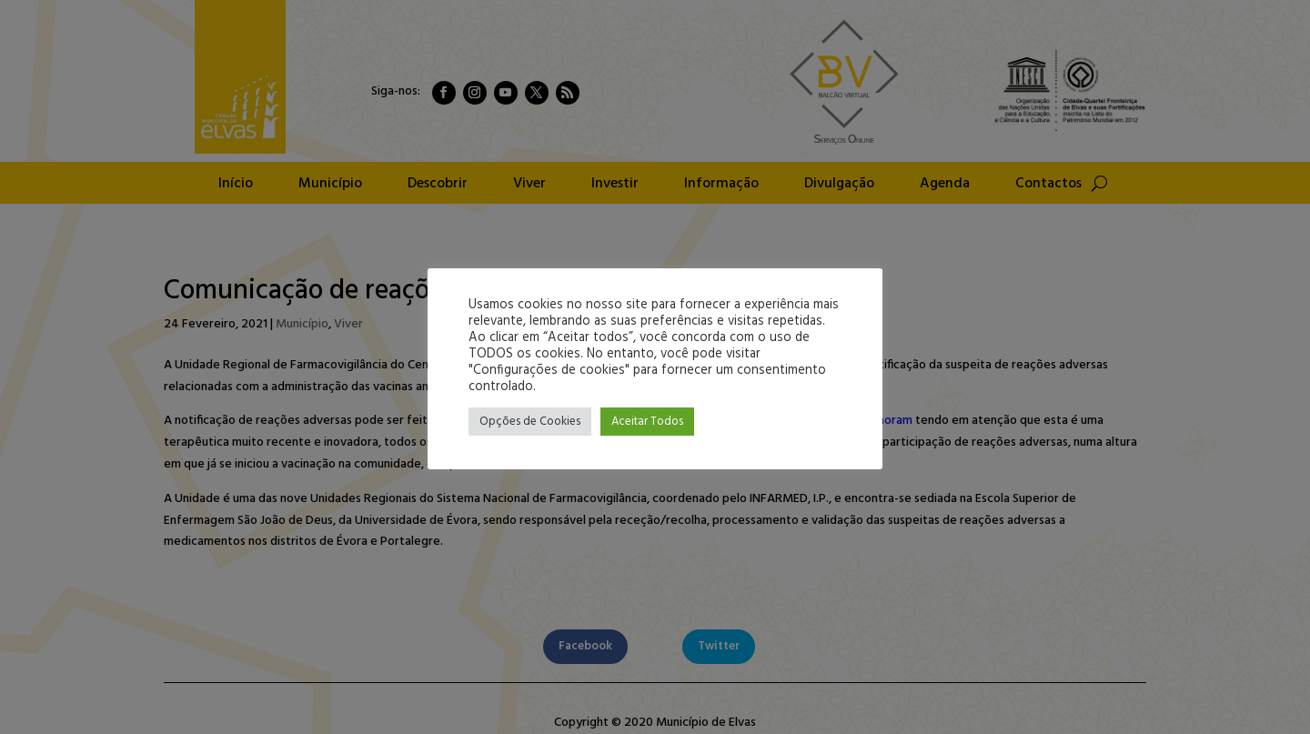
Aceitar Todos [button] (647, 421)
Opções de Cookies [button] (529, 421)
